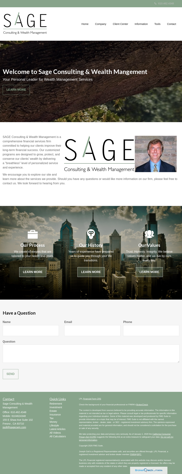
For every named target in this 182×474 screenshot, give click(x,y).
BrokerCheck (142, 404)
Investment (56, 407)
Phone (127, 322)
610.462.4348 (164, 3)
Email (68, 322)
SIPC (139, 454)
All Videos (55, 432)
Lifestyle (54, 425)
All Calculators (58, 436)
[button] (101, 24)
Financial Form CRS (92, 399)
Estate (53, 410)
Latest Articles (57, 429)
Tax (52, 418)
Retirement (56, 403)
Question (9, 341)
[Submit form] (10, 374)
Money (53, 421)
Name (7, 322)
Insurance (55, 414)
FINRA (133, 454)
